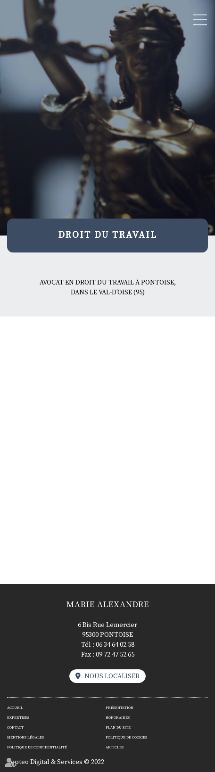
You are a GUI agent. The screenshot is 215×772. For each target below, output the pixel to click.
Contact (15, 727)
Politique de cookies (126, 737)
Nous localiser (112, 676)
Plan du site (118, 727)
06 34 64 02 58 (115, 645)
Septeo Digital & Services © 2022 (55, 762)
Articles (115, 747)
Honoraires (118, 717)
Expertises (18, 717)
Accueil (15, 708)
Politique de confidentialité (37, 747)
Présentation (119, 708)
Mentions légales (25, 737)
